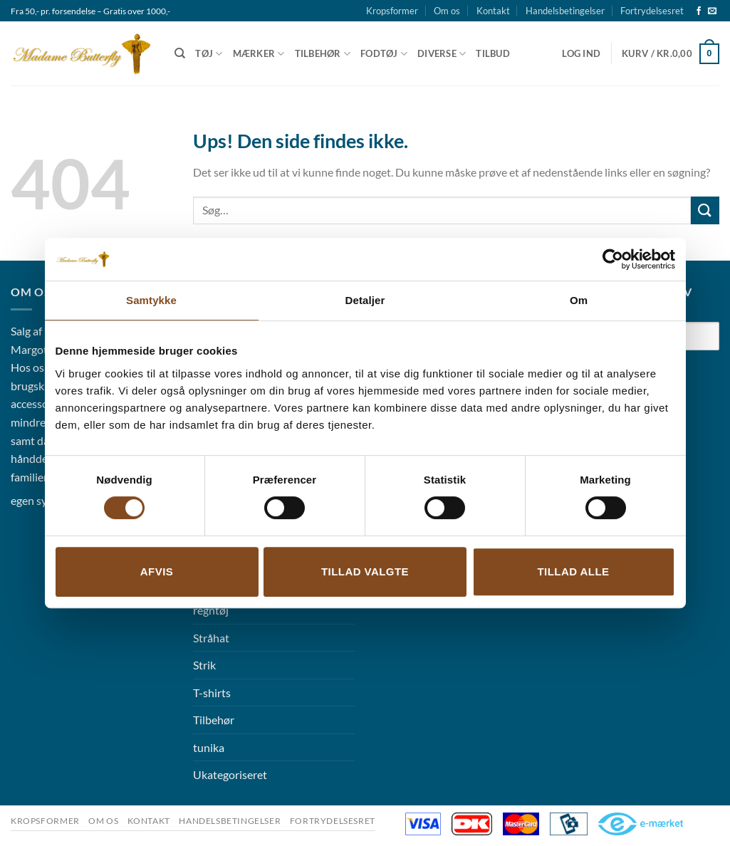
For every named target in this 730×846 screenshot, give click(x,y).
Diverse (441, 54)
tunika (208, 747)
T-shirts (212, 692)
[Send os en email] (712, 11)
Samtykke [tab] (151, 300)
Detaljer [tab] (365, 300)
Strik (204, 665)
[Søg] (179, 53)
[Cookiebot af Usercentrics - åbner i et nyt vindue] (613, 259)
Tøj (208, 54)
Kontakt (493, 10)
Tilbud (493, 53)
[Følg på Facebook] (698, 11)
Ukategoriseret (230, 774)
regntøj (211, 610)
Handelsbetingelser (565, 10)
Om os (447, 10)
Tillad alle (573, 571)
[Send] (705, 210)
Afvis (156, 571)
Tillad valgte (365, 571)
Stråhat (211, 637)
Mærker (259, 54)
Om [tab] (579, 300)
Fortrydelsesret (652, 10)
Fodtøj (383, 54)
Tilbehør (323, 54)
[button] (581, 53)
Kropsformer (392, 10)
